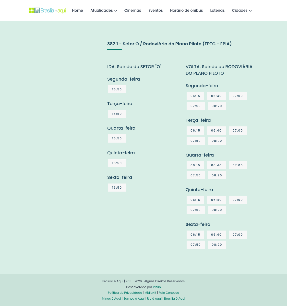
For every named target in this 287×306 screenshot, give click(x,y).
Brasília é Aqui (174, 298)
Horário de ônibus (186, 10)
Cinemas (132, 10)
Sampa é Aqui (133, 298)
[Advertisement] (65, 77)
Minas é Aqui (111, 298)
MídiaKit (150, 293)
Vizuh (157, 287)
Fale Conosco (169, 293)
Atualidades (101, 10)
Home (77, 10)
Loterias (217, 10)
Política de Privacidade (125, 293)
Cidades (240, 10)
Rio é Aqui (154, 298)
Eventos (155, 10)
